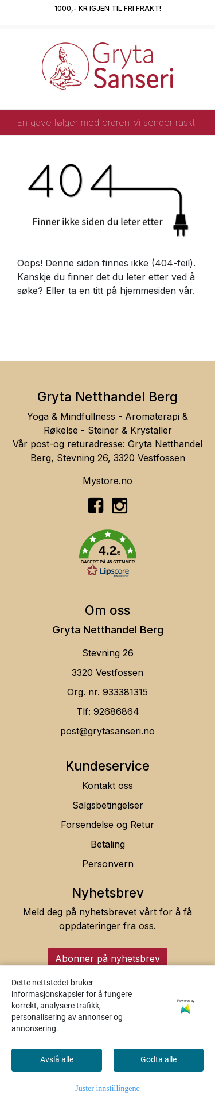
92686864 (116, 711)
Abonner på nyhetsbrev (107, 958)
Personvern (108, 863)
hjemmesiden (148, 290)
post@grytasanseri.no (107, 731)
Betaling (108, 844)
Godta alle (158, 1059)
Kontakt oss (107, 785)
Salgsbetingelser (107, 805)
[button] (107, 555)
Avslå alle (56, 1059)
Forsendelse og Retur (107, 824)
